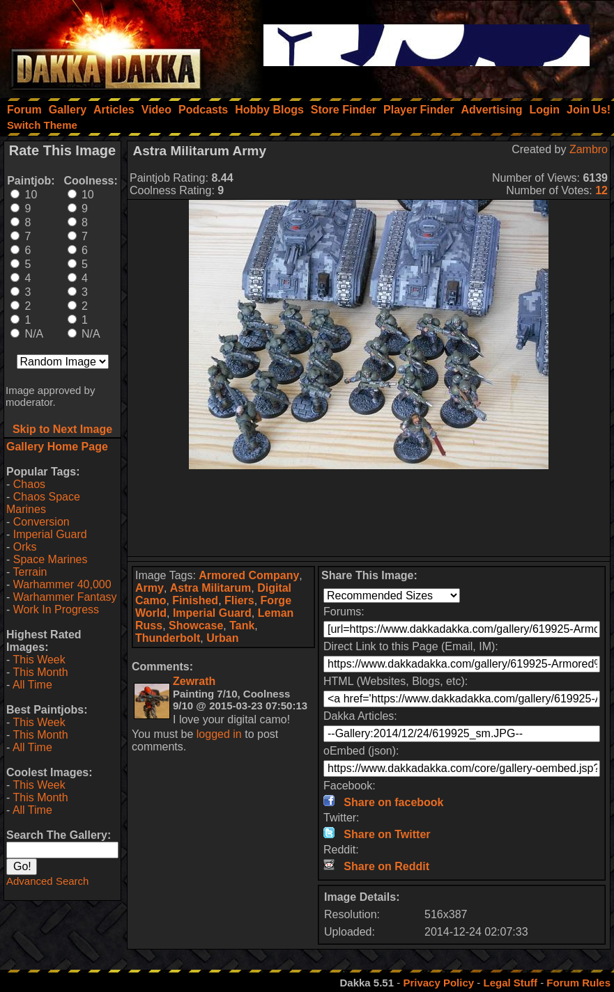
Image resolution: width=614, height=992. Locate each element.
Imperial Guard (50, 534)
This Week (39, 660)
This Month (40, 672)
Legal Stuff (510, 983)
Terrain (30, 572)
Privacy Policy (438, 983)
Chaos (29, 484)
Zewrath (194, 681)
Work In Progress (56, 609)
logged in (219, 734)
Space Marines (50, 559)
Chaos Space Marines (43, 503)
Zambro (588, 149)
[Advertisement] (368, 512)
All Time (32, 685)
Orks (25, 547)
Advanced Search (47, 881)
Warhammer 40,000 (62, 584)
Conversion (41, 522)
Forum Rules (578, 983)
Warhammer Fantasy (65, 597)
